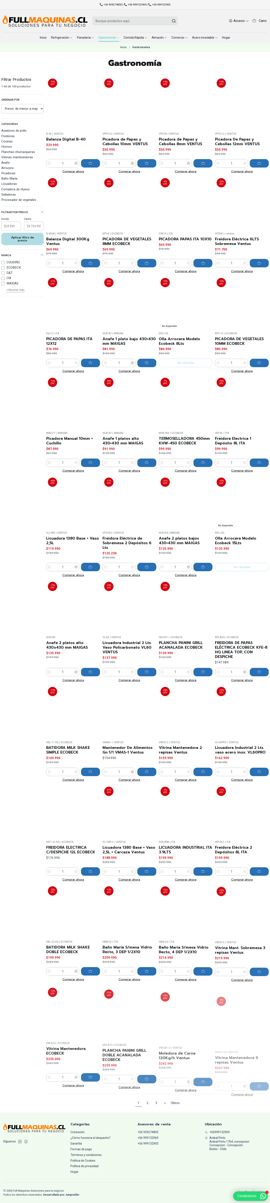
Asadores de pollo (14, 131)
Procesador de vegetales (18, 200)
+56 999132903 (148, 1143)
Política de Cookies (82, 1160)
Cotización (77, 1132)
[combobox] (135, 21)
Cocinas (7, 141)
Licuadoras (9, 184)
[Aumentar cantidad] (76, 163)
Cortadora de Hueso (15, 189)
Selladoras (8, 194)
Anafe (5, 163)
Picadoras (8, 173)
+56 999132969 (148, 1137)
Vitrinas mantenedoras (17, 157)
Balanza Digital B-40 (66, 139)
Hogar (74, 1171)
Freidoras (8, 136)
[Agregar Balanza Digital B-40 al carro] (90, 163)
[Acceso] (239, 21)
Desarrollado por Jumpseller (61, 1194)
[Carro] (259, 21)
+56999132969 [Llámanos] (217, 1132)
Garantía (76, 1143)
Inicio (123, 47)
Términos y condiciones (86, 1155)
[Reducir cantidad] (49, 163)
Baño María (9, 178)
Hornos (6, 147)
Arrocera (7, 168)
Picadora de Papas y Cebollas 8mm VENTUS (180, 141)
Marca (22, 255)
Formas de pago (81, 1149)
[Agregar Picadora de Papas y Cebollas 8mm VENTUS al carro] (202, 163)
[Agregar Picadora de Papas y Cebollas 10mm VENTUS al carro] (146, 163)
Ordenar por (10, 99)
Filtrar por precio (22, 212)
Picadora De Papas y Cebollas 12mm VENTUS (237, 141)
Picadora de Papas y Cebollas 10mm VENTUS (125, 141)
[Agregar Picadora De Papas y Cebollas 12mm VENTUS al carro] (259, 163)
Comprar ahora (73, 171)
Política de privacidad (84, 1166)
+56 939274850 (148, 1132)
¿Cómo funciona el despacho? (90, 1137)
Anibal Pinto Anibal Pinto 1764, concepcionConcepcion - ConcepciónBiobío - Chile (227, 1143)
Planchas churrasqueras (18, 152)
